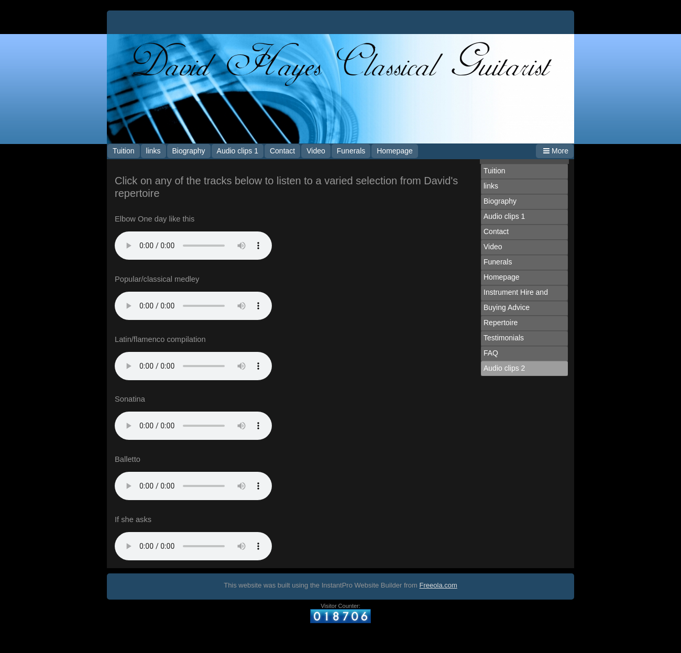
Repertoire (501, 322)
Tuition (124, 151)
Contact (282, 151)
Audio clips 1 (237, 151)
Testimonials (504, 338)
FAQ (491, 353)
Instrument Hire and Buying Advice (516, 300)
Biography (188, 151)
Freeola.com (438, 585)
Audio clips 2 (504, 368)
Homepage (395, 151)
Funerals (351, 151)
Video (315, 151)
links (153, 151)
